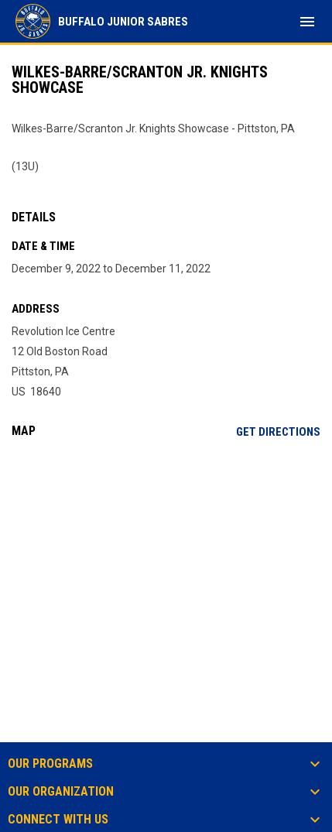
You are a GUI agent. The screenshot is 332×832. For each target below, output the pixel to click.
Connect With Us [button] (58, 819)
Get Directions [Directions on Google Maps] (278, 432)
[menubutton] (307, 21)
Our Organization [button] (61, 792)
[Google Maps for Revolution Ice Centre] (166, 569)
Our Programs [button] (50, 764)
